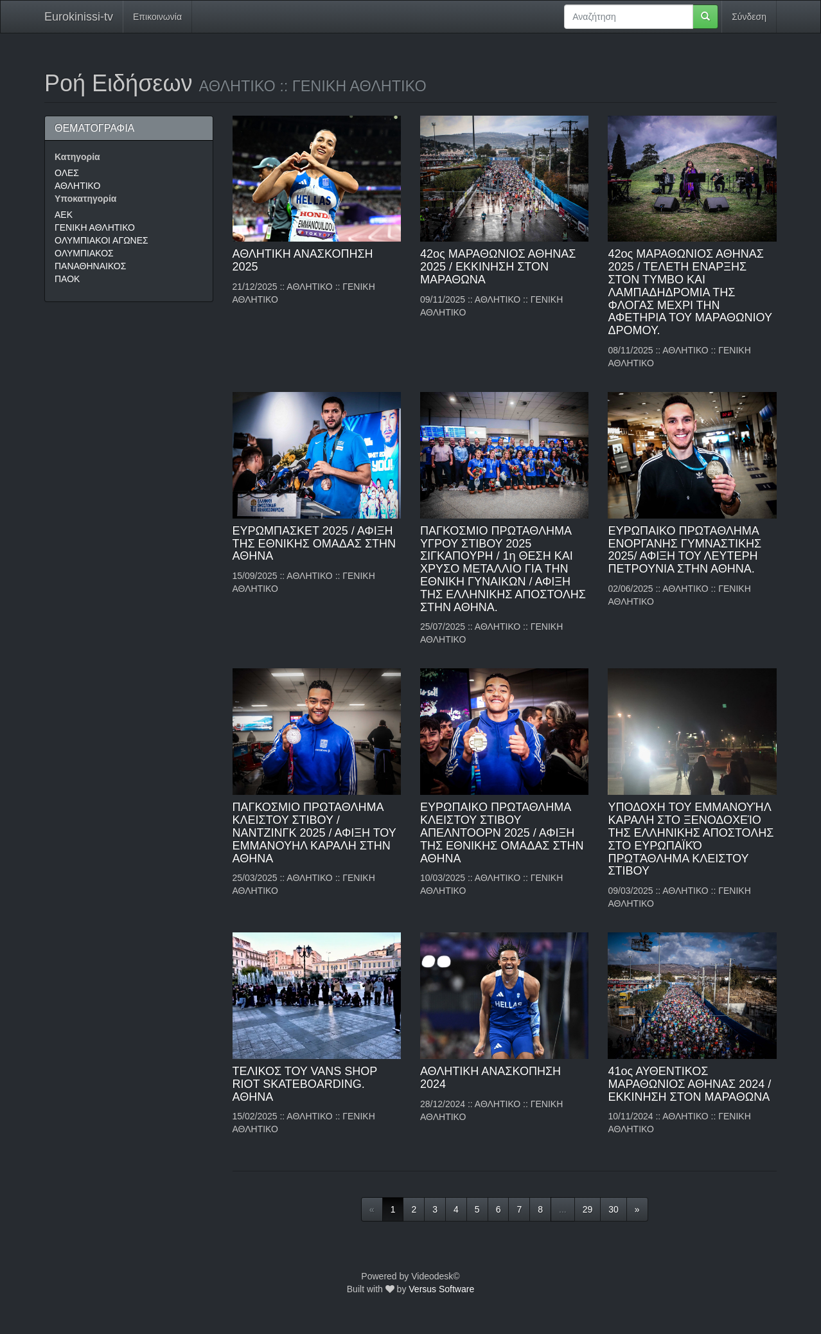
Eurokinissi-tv (78, 16)
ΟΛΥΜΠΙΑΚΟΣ (84, 253)
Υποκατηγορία (85, 198)
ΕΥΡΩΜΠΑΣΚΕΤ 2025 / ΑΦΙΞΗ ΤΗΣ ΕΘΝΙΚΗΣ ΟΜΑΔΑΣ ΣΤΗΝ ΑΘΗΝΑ (314, 543)
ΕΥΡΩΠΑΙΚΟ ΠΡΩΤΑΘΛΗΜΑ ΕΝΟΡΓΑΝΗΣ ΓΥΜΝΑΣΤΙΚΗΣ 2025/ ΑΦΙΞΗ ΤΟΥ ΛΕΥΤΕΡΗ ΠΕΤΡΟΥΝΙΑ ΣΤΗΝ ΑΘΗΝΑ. (684, 549)
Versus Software (441, 1289)
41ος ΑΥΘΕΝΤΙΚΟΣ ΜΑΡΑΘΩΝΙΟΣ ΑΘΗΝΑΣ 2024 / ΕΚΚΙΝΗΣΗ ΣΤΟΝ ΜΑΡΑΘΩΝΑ (689, 1084)
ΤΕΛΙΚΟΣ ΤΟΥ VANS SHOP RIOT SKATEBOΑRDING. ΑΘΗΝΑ (305, 1084)
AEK (64, 214)
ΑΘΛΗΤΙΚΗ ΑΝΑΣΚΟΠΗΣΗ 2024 (490, 1077)
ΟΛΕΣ (67, 173)
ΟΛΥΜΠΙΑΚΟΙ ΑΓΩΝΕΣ (101, 240)
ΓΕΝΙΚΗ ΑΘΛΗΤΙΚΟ (95, 227)
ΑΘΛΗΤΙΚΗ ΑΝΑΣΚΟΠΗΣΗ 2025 (303, 260)
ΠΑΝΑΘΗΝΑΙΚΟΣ (90, 266)
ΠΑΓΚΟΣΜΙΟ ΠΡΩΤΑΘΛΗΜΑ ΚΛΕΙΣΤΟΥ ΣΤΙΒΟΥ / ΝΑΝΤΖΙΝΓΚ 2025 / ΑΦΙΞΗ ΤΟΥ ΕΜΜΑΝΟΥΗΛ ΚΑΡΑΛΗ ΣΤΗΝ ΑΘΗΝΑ (314, 832)
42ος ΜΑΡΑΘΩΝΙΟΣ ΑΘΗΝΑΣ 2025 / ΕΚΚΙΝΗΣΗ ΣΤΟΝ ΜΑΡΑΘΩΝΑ (498, 266)
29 (588, 1209)
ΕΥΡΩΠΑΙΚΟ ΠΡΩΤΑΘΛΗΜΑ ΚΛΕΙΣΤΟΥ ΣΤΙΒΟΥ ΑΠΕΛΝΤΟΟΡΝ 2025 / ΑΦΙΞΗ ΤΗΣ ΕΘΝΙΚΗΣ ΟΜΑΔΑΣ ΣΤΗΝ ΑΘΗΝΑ (502, 832)
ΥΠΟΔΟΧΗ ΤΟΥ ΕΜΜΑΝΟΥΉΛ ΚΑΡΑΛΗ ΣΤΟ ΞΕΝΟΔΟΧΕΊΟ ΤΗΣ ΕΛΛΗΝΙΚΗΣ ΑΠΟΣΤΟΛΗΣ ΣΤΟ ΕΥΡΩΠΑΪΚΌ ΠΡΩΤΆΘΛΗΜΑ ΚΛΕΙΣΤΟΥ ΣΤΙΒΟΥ (690, 839)
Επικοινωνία (157, 17)
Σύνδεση (749, 17)
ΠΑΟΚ (67, 279)
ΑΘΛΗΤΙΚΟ (77, 186)
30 (613, 1209)
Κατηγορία (77, 157)
